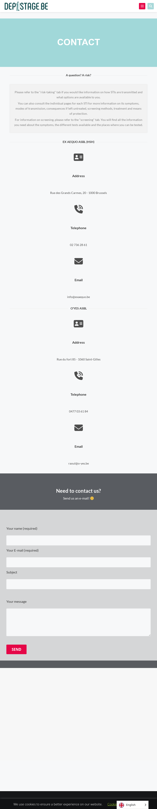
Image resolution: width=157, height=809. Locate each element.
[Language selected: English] (133, 805)
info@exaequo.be (78, 297)
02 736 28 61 (78, 245)
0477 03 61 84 (78, 411)
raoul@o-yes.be (78, 463)
